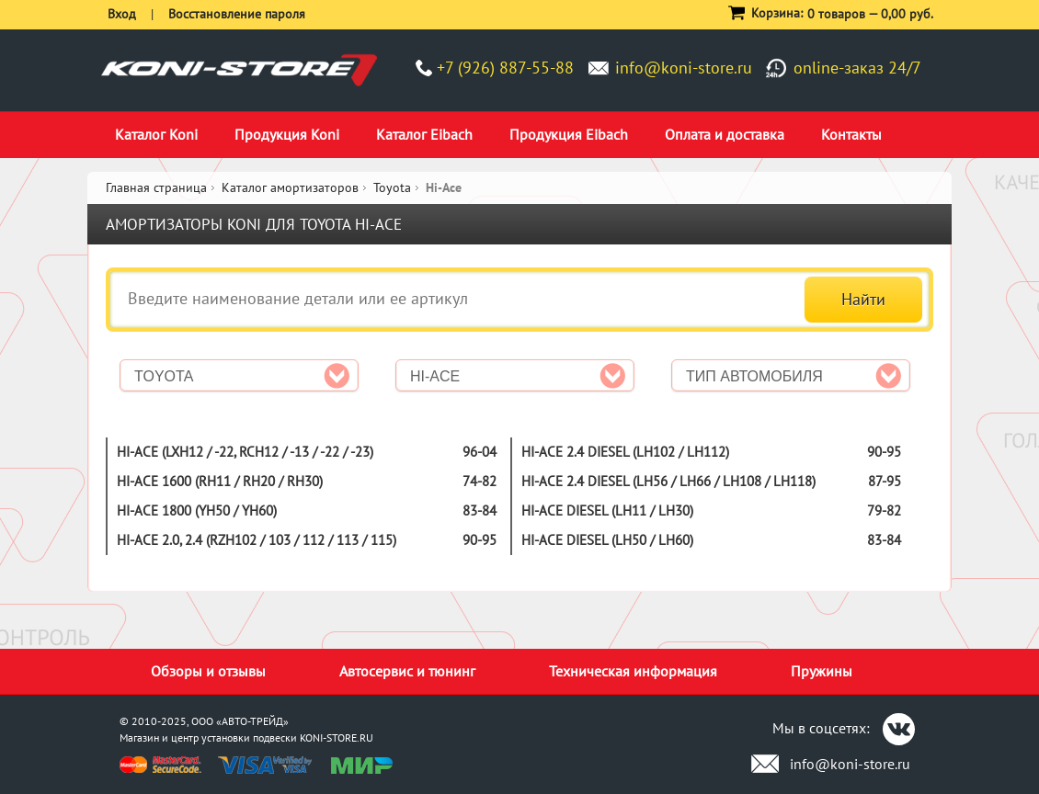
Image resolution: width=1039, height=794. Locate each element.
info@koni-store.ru (683, 67)
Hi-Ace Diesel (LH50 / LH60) (607, 540)
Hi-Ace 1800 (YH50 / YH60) (197, 510)
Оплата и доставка (724, 134)
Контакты (851, 134)
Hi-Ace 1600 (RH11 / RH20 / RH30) (220, 481)
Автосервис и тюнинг (407, 671)
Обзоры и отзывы (208, 671)
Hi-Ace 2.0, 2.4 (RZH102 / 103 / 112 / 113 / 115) (256, 540)
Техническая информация (633, 671)
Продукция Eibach (568, 134)
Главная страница (156, 187)
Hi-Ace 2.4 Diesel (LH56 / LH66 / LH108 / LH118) (668, 481)
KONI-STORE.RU (336, 737)
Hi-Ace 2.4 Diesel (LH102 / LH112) (625, 451)
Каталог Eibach (424, 134)
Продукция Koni (286, 134)
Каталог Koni (156, 134)
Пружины (821, 671)
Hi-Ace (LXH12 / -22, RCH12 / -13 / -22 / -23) (245, 451)
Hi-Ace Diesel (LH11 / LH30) (607, 510)
